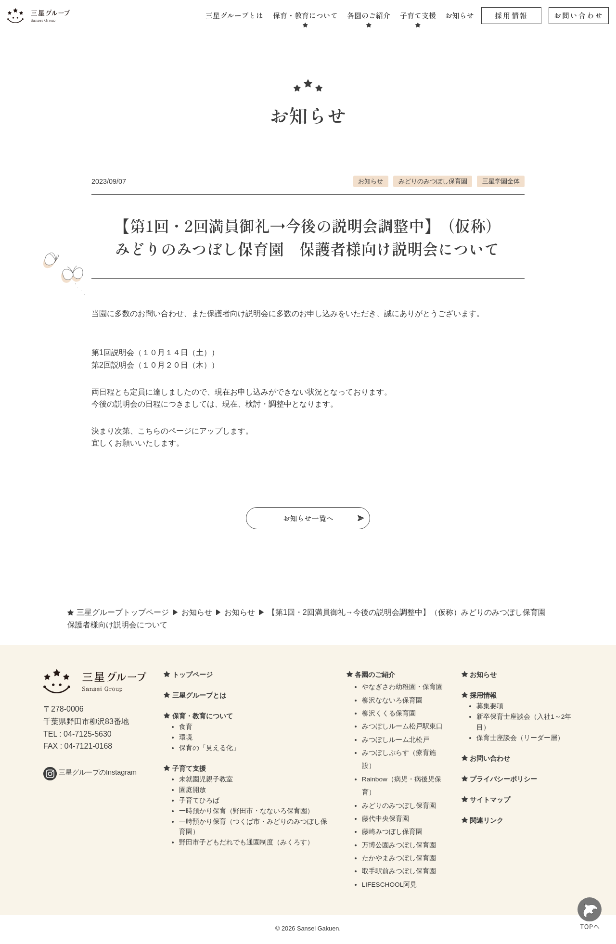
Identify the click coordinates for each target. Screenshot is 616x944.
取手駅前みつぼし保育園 (399, 873)
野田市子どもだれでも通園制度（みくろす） (246, 844)
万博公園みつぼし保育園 (399, 847)
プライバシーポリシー (503, 781)
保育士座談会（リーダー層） (520, 739)
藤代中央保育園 (385, 820)
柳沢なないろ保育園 (392, 702)
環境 (185, 739)
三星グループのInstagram (90, 774)
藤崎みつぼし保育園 (392, 833)
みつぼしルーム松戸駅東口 (402, 728)
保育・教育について (305, 15)
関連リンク (486, 822)
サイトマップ (490, 801)
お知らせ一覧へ (308, 518)
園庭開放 (192, 791)
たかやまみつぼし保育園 (399, 860)
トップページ (192, 676)
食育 (185, 728)
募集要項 (489, 708)
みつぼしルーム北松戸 (395, 741)
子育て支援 (418, 15)
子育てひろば (199, 802)
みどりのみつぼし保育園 (432, 181)
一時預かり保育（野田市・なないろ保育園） (246, 812)
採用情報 (511, 15)
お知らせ (459, 15)
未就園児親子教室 (206, 781)
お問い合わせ (578, 15)
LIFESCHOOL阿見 (389, 886)
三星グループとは (234, 15)
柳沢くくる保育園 (389, 715)
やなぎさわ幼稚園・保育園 (402, 688)
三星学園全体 (501, 181)
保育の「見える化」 (209, 749)
